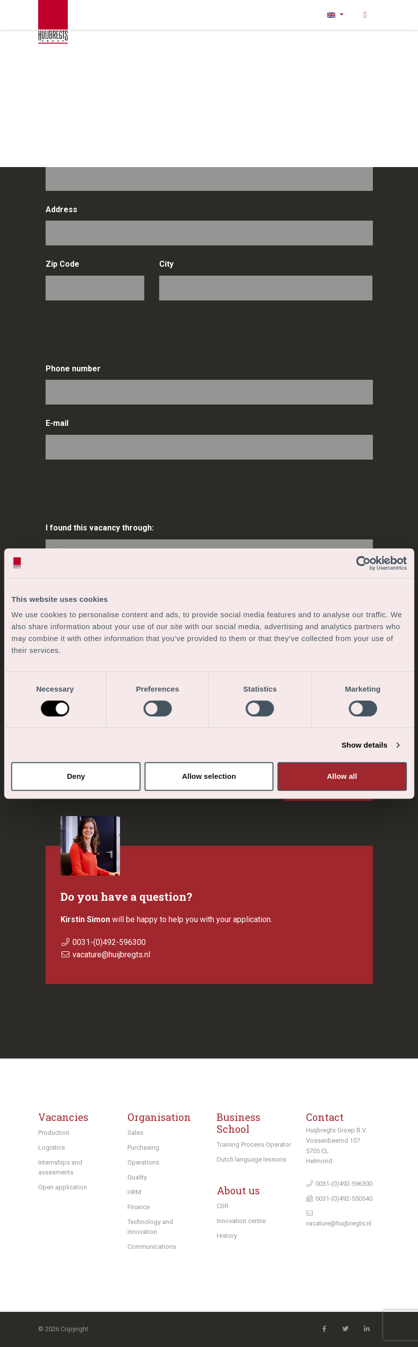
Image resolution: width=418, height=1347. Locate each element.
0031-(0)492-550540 (339, 1198)
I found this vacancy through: (100, 527)
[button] (336, 15)
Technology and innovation (150, 1226)
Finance (138, 1207)
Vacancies (63, 1117)
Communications (151, 1246)
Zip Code (62, 264)
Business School (238, 1123)
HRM (134, 1192)
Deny (76, 776)
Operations (143, 1162)
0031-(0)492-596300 (109, 942)
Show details (365, 745)
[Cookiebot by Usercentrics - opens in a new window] (363, 563)
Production (53, 1132)
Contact (325, 1117)
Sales (135, 1132)
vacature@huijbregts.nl (111, 954)
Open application (62, 1187)
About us (238, 1190)
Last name (65, 154)
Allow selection (209, 776)
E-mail (57, 423)
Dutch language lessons (251, 1159)
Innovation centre (241, 1221)
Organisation (159, 1117)
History (227, 1235)
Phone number (73, 368)
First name (66, 99)
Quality (137, 1177)
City (166, 264)
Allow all (342, 776)
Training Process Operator (254, 1144)
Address (61, 209)
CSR (223, 1206)
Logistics (51, 1147)
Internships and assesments (60, 1167)
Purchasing (143, 1147)
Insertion (313, 99)
